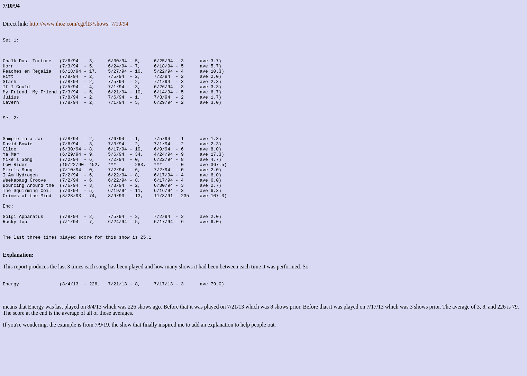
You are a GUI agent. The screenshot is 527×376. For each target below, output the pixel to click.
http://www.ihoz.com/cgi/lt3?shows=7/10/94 (78, 24)
